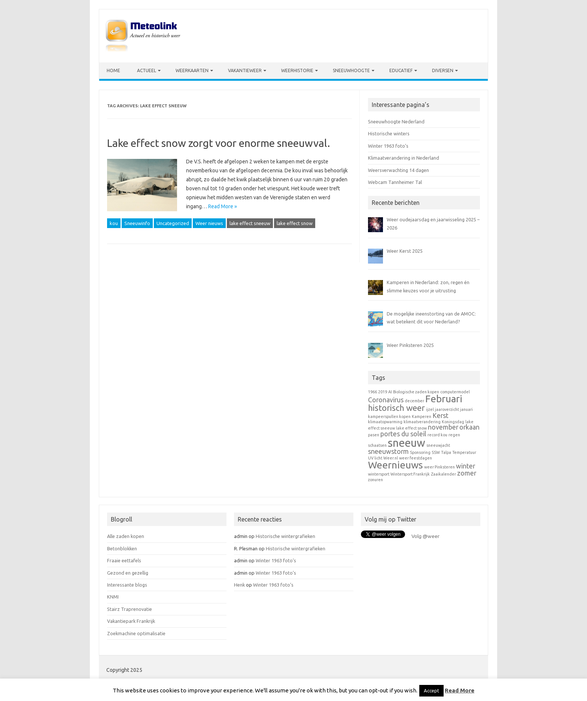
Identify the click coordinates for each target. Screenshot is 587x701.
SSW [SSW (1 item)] (436, 452)
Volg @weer (425, 536)
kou (114, 223)
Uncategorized (172, 223)
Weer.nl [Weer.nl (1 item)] (390, 458)
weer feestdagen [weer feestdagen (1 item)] (415, 458)
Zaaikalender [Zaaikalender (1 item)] (443, 474)
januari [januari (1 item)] (466, 409)
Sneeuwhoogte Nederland (396, 121)
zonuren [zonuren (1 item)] (375, 479)
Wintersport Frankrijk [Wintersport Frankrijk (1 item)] (410, 474)
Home (113, 70)
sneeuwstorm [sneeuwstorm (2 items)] (388, 451)
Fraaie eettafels (124, 560)
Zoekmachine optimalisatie (136, 633)
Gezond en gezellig (127, 572)
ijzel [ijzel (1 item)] (430, 409)
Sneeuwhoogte (351, 70)
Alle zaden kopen (125, 536)
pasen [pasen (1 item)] (373, 435)
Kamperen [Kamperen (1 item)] (421, 416)
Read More (459, 690)
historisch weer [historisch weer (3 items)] (396, 407)
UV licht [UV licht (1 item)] (375, 458)
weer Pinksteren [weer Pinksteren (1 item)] (439, 467)
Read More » (222, 206)
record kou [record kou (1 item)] (437, 435)
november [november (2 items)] (443, 427)
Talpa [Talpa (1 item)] (446, 452)
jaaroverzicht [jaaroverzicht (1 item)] (447, 409)
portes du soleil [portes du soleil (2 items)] (403, 433)
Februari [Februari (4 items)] (443, 398)
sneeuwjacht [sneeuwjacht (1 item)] (438, 445)
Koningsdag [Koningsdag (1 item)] (453, 421)
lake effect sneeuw (249, 223)
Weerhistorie (297, 70)
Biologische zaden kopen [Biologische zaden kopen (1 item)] (416, 392)
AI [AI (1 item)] (390, 392)
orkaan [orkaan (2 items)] (469, 427)
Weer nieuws (209, 223)
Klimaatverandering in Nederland (403, 157)
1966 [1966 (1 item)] (372, 392)
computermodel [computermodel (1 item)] (455, 392)
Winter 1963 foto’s (388, 145)
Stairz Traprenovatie (129, 609)
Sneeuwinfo (137, 223)
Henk (239, 584)
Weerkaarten (192, 70)
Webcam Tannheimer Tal (395, 182)
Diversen (442, 70)
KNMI (113, 596)
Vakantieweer (245, 70)
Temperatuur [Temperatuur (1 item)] (464, 452)
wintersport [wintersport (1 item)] (378, 474)
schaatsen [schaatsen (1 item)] (377, 445)
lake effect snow (295, 223)
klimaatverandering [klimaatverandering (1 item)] (422, 421)
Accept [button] (431, 690)
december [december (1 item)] (414, 401)
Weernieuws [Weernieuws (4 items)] (395, 464)
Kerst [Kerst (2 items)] (440, 415)
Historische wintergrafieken (285, 536)
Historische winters (389, 133)
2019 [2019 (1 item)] (382, 392)
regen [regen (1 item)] (454, 435)
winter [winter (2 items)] (465, 466)
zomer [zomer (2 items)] (466, 473)
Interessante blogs (127, 584)
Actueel (146, 70)
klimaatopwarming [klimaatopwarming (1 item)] (385, 421)
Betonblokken (122, 548)
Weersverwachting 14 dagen (398, 170)
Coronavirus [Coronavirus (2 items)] (386, 399)
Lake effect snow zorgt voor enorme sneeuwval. (218, 143)
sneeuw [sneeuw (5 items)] (406, 443)
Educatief (401, 70)
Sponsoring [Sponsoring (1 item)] (420, 452)
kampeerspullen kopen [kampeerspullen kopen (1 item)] (389, 416)
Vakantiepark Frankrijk (131, 621)
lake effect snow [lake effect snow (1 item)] (411, 428)
